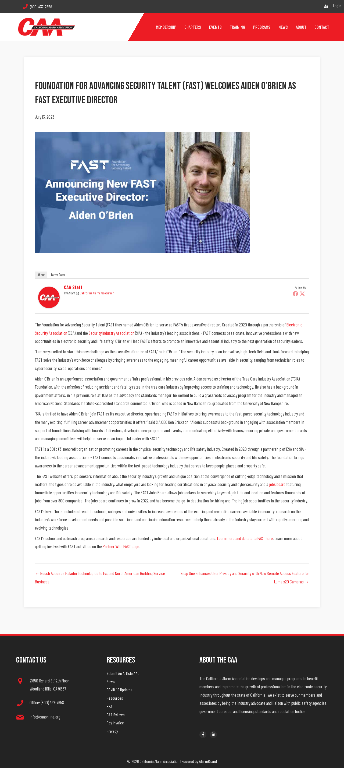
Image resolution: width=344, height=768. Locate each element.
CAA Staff (73, 287)
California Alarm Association (97, 293)
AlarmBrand (208, 761)
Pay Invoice (115, 722)
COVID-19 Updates (119, 689)
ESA (109, 706)
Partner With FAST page (121, 546)
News (111, 681)
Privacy (112, 731)
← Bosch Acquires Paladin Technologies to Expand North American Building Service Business (100, 577)
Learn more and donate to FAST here (245, 538)
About (41, 275)
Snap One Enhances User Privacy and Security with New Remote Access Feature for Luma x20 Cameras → (245, 577)
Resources (115, 697)
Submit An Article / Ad (123, 673)
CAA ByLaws (116, 714)
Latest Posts (58, 275)
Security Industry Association (111, 333)
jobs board (277, 484)
